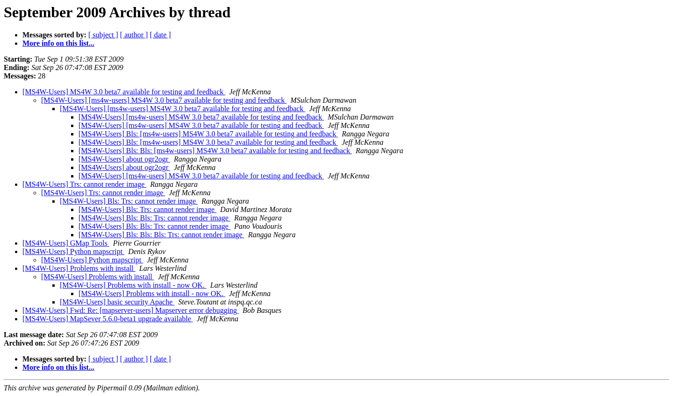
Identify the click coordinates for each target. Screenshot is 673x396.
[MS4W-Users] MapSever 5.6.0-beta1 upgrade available (107, 319)
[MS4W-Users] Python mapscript (73, 251)
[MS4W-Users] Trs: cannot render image (84, 184)
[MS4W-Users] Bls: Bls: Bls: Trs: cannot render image (161, 235)
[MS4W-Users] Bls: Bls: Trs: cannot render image (154, 218)
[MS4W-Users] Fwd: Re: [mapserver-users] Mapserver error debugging (130, 310)
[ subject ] (103, 35)
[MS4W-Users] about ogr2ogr (124, 159)
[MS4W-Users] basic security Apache (117, 302)
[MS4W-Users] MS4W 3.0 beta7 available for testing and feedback (123, 92)
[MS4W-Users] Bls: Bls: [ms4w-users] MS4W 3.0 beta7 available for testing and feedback (215, 151)
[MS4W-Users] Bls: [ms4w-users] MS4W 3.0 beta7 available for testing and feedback (208, 134)
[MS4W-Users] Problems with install (79, 268)
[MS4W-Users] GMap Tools (65, 243)
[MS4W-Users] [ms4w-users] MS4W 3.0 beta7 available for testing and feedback (163, 100)
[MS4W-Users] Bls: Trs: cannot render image (129, 201)
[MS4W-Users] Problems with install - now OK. (133, 285)
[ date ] (160, 35)
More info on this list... (58, 43)
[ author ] (134, 35)
